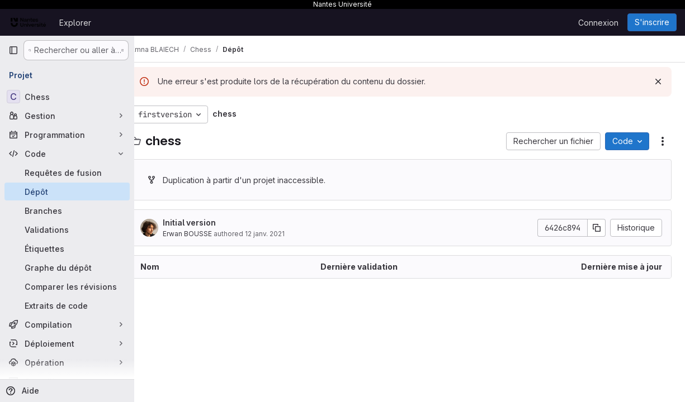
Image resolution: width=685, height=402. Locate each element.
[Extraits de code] (67, 305)
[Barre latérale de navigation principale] (13, 50)
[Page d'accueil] (28, 22)
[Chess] (67, 97)
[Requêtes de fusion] (67, 172)
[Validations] (67, 229)
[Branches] (67, 210)
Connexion (598, 22)
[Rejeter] (658, 81)
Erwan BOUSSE (204, 233)
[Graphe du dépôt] (67, 267)
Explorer (75, 22)
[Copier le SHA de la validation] (597, 228)
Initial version (206, 222)
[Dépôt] (67, 191)
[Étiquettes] (67, 248)
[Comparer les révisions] (67, 286)
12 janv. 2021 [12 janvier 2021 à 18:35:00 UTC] (281, 233)
